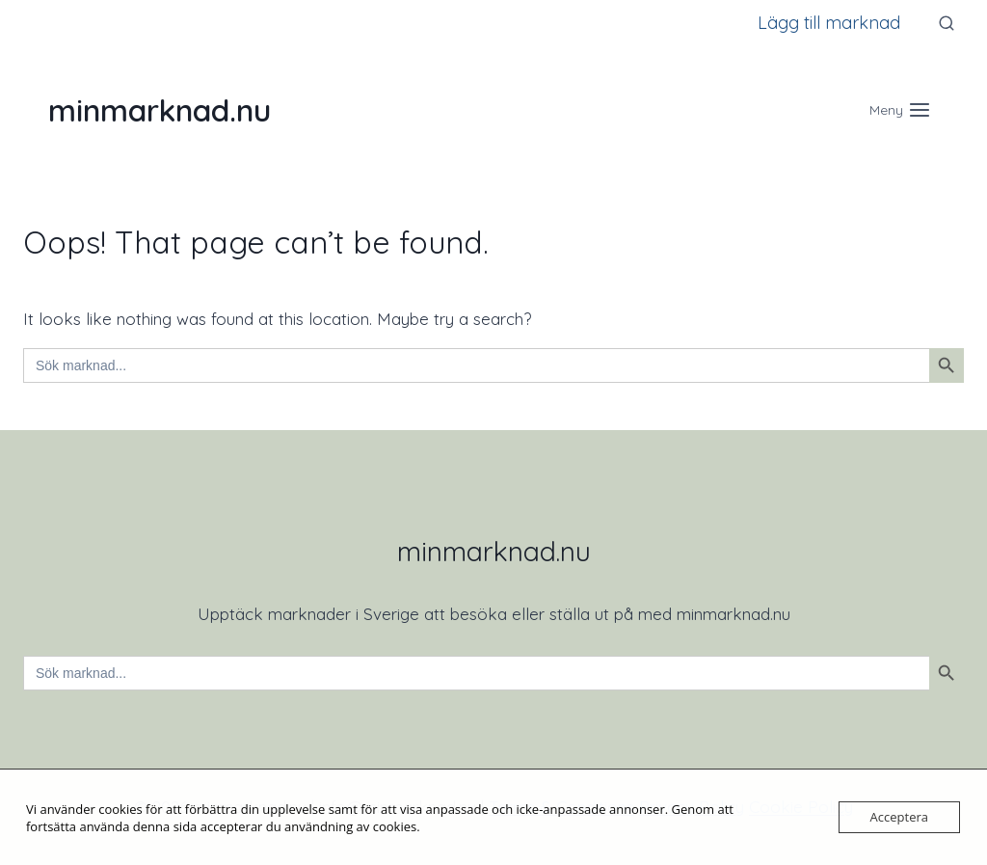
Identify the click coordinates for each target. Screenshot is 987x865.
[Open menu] (900, 109)
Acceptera (899, 816)
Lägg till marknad (829, 23)
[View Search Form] (946, 23)
